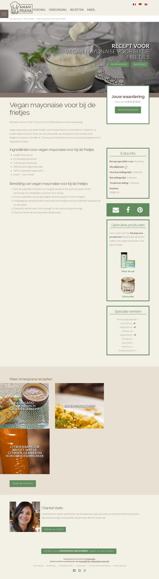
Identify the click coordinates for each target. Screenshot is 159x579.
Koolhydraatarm (126, 350)
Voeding (39, 9)
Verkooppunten (66, 565)
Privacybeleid (120, 565)
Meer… (92, 9)
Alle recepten (29, 18)
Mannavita (90, 558)
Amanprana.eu (16, 18)
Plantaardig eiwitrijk (127, 319)
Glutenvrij (127, 330)
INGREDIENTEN (118, 64)
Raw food (127, 346)
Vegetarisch (126, 327)
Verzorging (58, 9)
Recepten (77, 9)
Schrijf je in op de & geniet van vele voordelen (79, 550)
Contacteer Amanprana (100, 565)
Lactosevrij (126, 323)
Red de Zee (51, 565)
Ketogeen (127, 338)
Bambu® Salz (85, 561)
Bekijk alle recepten (22, 483)
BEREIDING (139, 64)
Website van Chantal (53, 528)
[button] (4, 13)
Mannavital (96, 561)
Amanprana (38, 565)
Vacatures (81, 565)
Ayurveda (127, 342)
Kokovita (105, 561)
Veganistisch (126, 334)
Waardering (121, 101)
